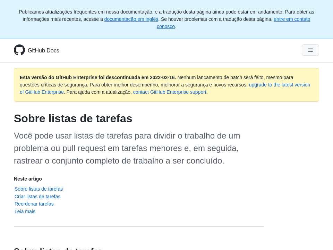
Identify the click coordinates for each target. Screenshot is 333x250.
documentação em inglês (131, 19)
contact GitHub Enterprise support (169, 92)
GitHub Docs (43, 50)
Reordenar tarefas (34, 204)
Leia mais (25, 211)
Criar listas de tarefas (37, 196)
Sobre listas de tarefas (39, 189)
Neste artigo (28, 179)
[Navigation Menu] (310, 50)
